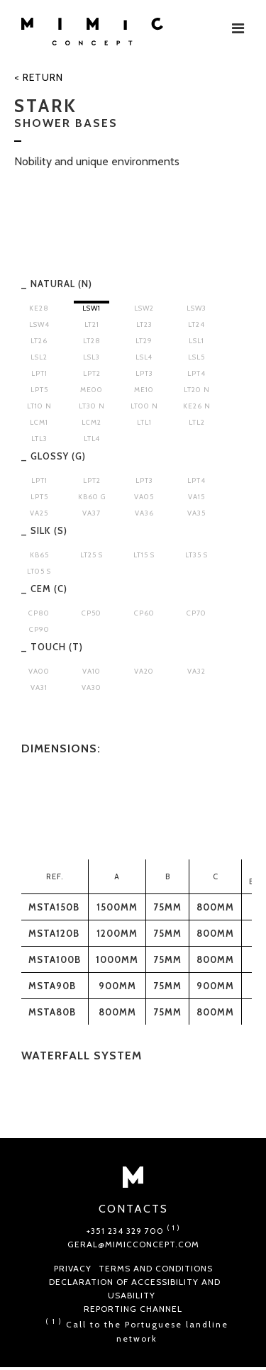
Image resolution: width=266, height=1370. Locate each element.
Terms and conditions (156, 1268)
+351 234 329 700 (133, 1230)
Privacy (73, 1268)
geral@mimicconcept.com (133, 1244)
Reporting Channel (133, 1308)
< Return (38, 77)
